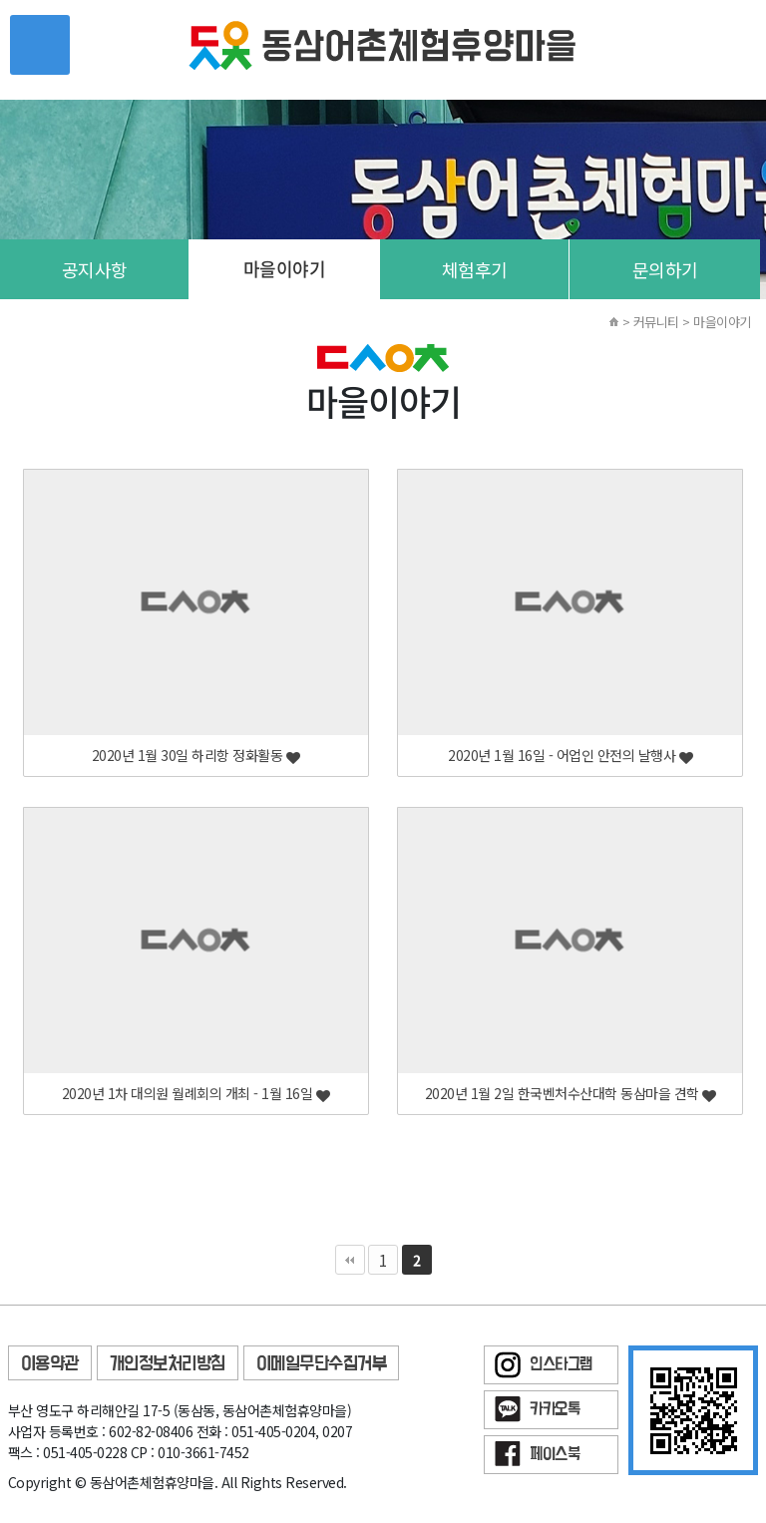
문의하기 (665, 269)
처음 (350, 1260)
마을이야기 (284, 268)
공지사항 (95, 269)
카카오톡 (554, 1409)
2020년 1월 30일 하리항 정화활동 (196, 755)
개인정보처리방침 (167, 1363)
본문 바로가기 (0, 0)
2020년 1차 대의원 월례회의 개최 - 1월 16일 (196, 1093)
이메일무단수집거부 (321, 1363)
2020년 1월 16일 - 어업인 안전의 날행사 (570, 755)
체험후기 (475, 269)
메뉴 (40, 45)
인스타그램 (561, 1364)
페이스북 (554, 1454)
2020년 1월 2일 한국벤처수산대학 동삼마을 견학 (570, 1093)
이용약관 (50, 1363)
